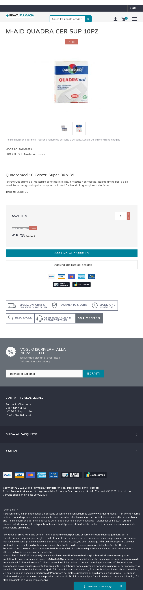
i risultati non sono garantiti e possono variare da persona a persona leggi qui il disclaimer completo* (64, 520)
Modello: (12, 149)
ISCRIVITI (93, 373)
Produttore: (14, 154)
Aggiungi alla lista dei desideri (73, 265)
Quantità (19, 215)
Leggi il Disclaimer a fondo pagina (101, 139)
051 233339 (89, 318)
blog (132, 8)
